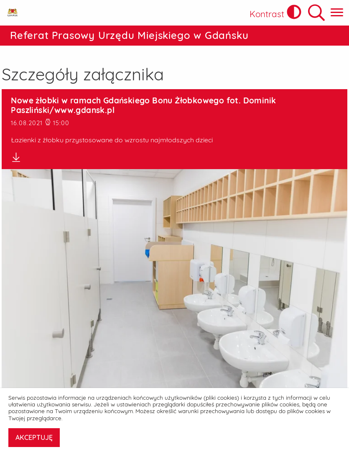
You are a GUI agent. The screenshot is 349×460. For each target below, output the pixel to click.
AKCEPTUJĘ (34, 437)
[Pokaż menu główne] (337, 12)
